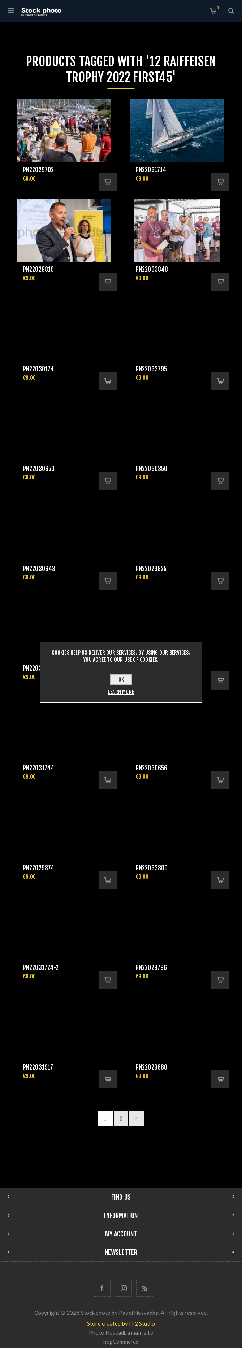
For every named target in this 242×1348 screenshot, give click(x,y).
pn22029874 (39, 868)
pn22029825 (151, 569)
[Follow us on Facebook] (102, 1288)
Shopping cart (217, 7)
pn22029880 (152, 1067)
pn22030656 (152, 768)
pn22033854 (39, 668)
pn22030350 (152, 469)
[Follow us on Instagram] (123, 1288)
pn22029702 (38, 170)
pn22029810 (38, 269)
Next (136, 1118)
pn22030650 (39, 469)
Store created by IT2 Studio (121, 1323)
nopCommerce (120, 1341)
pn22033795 (151, 369)
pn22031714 (151, 170)
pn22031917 (38, 1067)
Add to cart (107, 182)
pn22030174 (38, 369)
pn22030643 (39, 569)
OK (121, 680)
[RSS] (144, 1288)
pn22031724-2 (41, 967)
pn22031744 (39, 768)
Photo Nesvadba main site (121, 1332)
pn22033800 (152, 868)
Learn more (121, 691)
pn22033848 (152, 269)
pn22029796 (151, 967)
